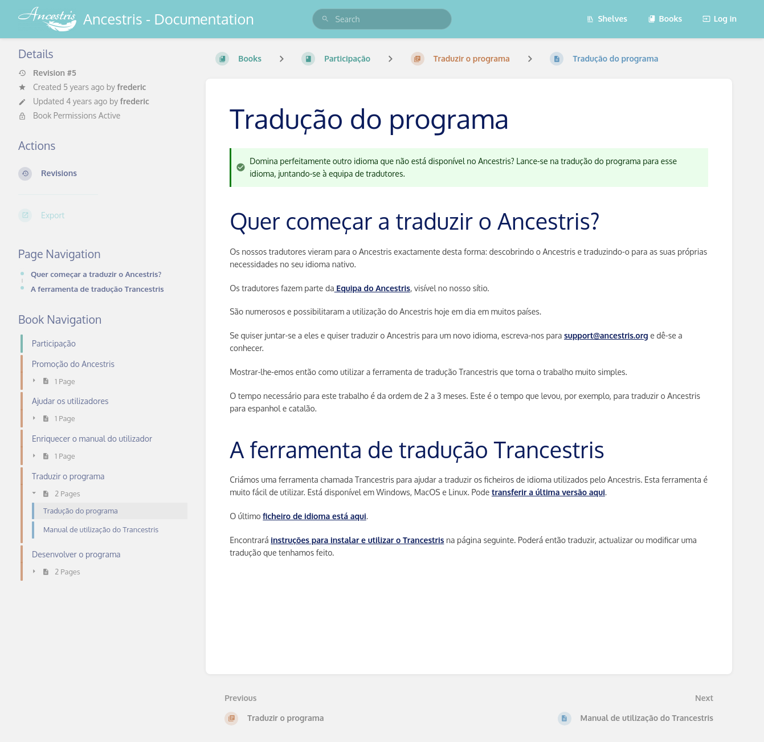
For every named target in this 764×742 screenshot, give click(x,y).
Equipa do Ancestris (372, 288)
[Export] (103, 215)
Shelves (606, 18)
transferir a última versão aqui (548, 492)
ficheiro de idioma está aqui (314, 516)
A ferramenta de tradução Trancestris (97, 288)
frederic (131, 87)
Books (665, 18)
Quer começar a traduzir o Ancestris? (96, 274)
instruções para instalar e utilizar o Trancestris (357, 540)
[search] (382, 19)
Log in (719, 18)
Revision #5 (47, 73)
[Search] (325, 19)
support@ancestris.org (606, 335)
